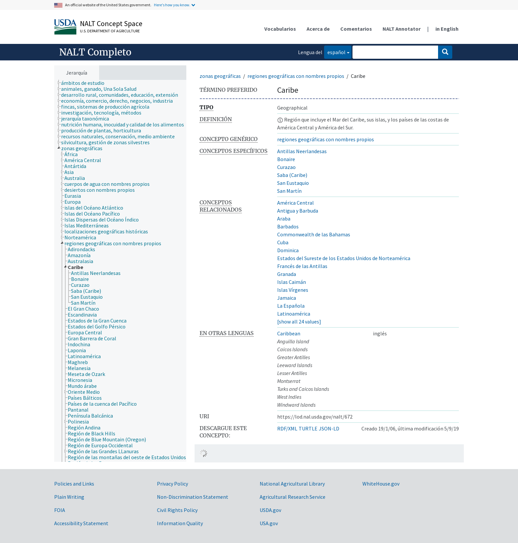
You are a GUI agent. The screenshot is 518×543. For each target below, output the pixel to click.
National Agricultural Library (292, 483)
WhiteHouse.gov (380, 483)
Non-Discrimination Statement (192, 496)
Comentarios (356, 28)
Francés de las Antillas (302, 266)
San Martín (289, 190)
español (335, 51)
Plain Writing (69, 496)
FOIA (59, 510)
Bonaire (286, 159)
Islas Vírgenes (292, 290)
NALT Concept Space (111, 23)
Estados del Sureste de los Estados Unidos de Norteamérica (343, 258)
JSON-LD (329, 428)
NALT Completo (95, 52)
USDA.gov (270, 510)
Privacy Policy (172, 483)
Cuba (282, 242)
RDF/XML (287, 428)
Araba (283, 218)
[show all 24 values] (299, 321)
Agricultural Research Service (292, 496)
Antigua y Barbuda (297, 210)
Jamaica (286, 297)
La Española (291, 305)
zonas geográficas (220, 76)
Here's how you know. (172, 4)
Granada (286, 274)
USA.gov (269, 523)
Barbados (288, 226)
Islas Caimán (291, 282)
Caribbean (288, 333)
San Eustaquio (293, 183)
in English (447, 28)
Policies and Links (74, 483)
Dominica (288, 250)
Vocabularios (280, 28)
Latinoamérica (293, 313)
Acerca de (318, 28)
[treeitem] (85, 83)
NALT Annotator (402, 28)
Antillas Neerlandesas (302, 151)
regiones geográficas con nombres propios (295, 76)
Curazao (286, 167)
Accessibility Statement (81, 523)
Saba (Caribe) (292, 175)
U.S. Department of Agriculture (110, 30)
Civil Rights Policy (177, 510)
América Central (295, 202)
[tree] (120, 271)
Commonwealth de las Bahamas (313, 234)
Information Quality (180, 523)
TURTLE (308, 428)
